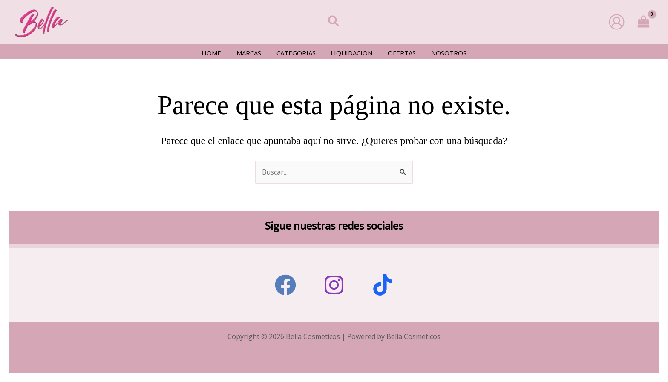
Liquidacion (350, 53)
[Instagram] (334, 285)
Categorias (297, 53)
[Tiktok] (382, 285)
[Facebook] (285, 285)
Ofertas (398, 53)
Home (217, 53)
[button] (334, 22)
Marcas (252, 53)
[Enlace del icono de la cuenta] (616, 22)
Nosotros (443, 53)
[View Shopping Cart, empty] (643, 22)
